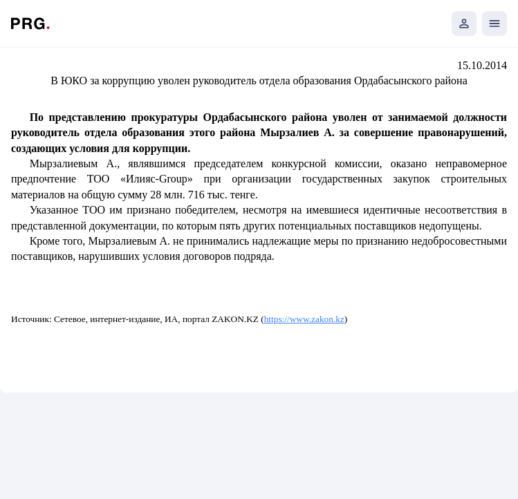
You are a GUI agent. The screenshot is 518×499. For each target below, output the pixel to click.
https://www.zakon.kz (304, 319)
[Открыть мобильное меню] (494, 23)
